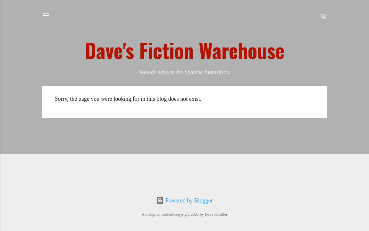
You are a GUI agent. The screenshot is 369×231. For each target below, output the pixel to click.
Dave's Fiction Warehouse (184, 50)
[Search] (323, 17)
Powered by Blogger (184, 200)
